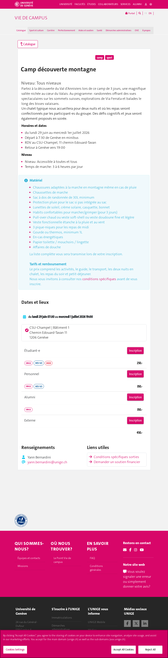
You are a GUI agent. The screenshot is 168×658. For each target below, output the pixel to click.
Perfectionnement (66, 30)
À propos (146, 30)
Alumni (137, 4)
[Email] (125, 550)
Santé (99, 30)
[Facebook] (130, 550)
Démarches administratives (118, 30)
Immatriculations (62, 618)
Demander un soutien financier (114, 462)
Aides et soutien (86, 30)
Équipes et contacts (29, 558)
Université (65, 4)
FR (145, 13)
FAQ (92, 558)
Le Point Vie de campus (62, 560)
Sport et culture (36, 30)
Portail (130, 13)
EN (150, 13)
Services (126, 4)
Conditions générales (96, 568)
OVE (137, 30)
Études (91, 4)
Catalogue (21, 30)
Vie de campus (31, 18)
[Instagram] (135, 550)
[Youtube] (142, 550)
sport (109, 57)
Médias (92, 630)
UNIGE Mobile (96, 622)
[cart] (151, 4)
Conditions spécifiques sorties (114, 457)
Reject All (150, 651)
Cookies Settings (15, 651)
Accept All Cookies (123, 651)
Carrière (51, 30)
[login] (146, 4)
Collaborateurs (108, 4)
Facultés (80, 4)
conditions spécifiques (99, 279)
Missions (23, 566)
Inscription (135, 350)
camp (100, 57)
